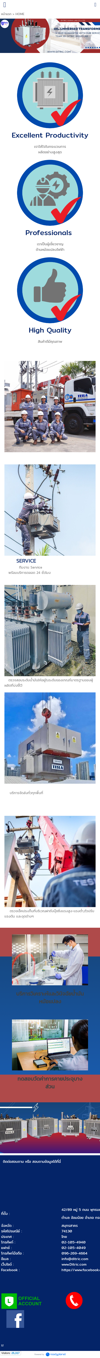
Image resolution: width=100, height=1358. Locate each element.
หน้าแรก (7, 14)
